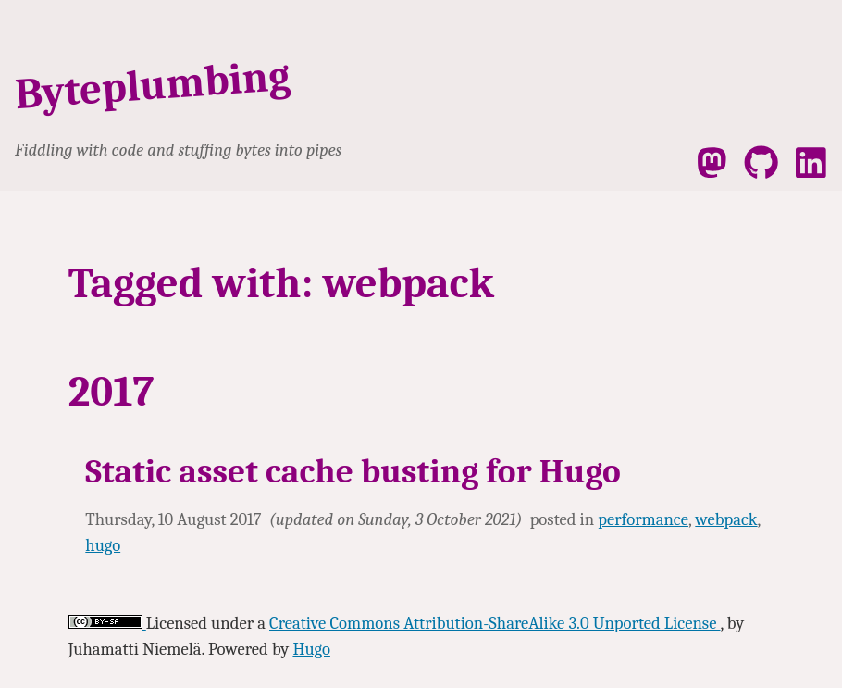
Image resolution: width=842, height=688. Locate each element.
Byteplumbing (153, 84)
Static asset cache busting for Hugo (352, 471)
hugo (102, 545)
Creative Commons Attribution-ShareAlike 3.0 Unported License (494, 623)
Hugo (310, 649)
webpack (726, 519)
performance (643, 519)
